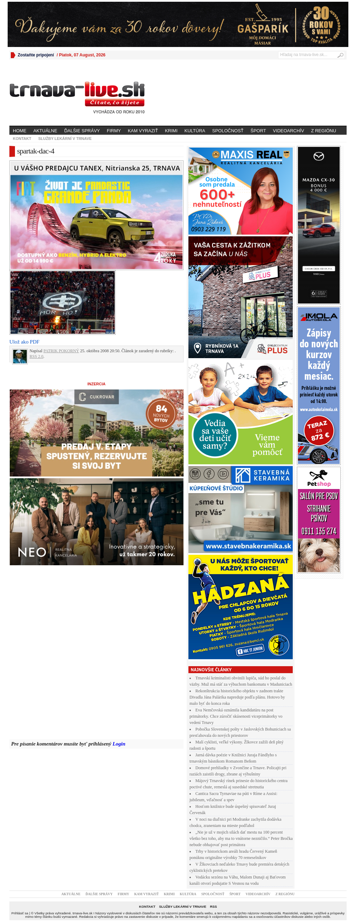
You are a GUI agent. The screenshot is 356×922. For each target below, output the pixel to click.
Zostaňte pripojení (36, 55)
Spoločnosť (227, 130)
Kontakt (22, 138)
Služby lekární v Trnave (65, 138)
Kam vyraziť (143, 130)
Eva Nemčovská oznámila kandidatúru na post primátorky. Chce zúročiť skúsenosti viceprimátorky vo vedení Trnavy (235, 716)
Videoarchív (288, 130)
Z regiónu (323, 130)
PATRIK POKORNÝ (61, 350)
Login (119, 744)
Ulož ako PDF (24, 342)
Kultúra (195, 130)
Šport (258, 130)
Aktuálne (45, 130)
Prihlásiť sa (19, 913)
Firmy (114, 130)
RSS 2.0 (36, 356)
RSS (213, 906)
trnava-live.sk (82, 913)
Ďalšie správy (82, 130)
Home (19, 130)
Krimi (171, 130)
